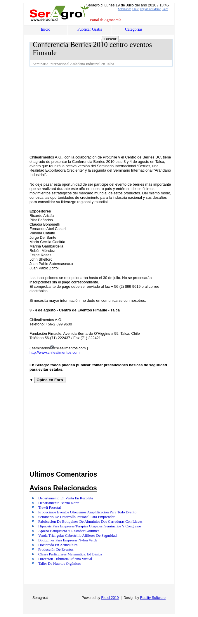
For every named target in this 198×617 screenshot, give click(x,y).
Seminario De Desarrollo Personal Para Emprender (76, 517)
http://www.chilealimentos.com (54, 352)
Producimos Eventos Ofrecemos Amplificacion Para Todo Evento (87, 512)
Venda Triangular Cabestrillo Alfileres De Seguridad (77, 536)
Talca (165, 9)
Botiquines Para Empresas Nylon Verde (67, 540)
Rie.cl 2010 (110, 598)
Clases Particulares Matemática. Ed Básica (70, 554)
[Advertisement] (113, 110)
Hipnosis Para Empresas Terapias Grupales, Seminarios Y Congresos (89, 526)
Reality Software (153, 598)
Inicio (46, 29)
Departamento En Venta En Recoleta (65, 498)
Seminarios (124, 9)
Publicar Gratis (89, 29)
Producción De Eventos (56, 550)
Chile (135, 9)
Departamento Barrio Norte (58, 503)
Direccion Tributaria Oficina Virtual (65, 559)
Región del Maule (150, 9)
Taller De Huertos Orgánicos (59, 564)
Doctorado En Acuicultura (57, 545)
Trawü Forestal (49, 508)
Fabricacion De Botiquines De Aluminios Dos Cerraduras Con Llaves (90, 522)
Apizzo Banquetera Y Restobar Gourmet (68, 531)
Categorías (134, 29)
